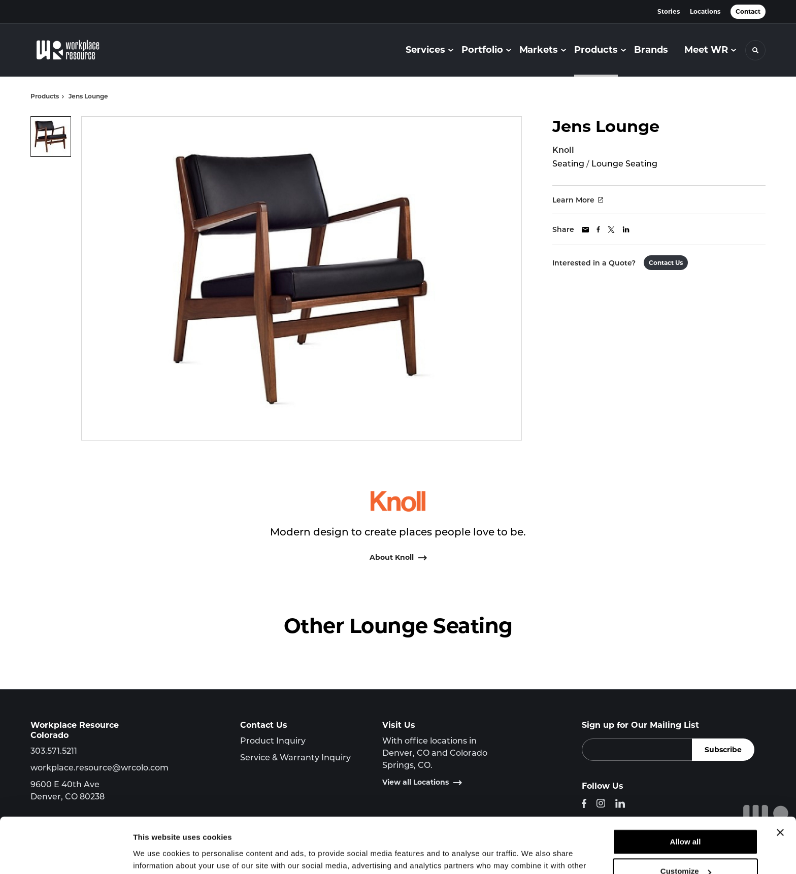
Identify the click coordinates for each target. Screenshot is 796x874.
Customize (685, 819)
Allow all (685, 790)
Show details (156, 854)
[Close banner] (780, 780)
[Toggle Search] (755, 50)
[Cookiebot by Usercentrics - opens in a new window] (65, 854)
